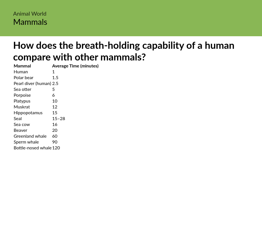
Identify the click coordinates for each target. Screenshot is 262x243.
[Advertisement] (131, 203)
